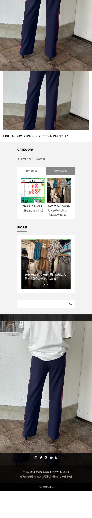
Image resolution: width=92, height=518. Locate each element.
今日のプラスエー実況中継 (31, 159)
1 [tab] (45, 284)
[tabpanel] (46, 264)
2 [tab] (48, 284)
